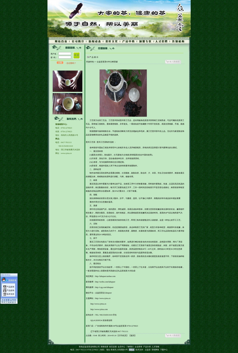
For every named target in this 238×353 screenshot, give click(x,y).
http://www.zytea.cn (103, 298)
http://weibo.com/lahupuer (105, 282)
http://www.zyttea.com (99, 309)
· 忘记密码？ (71, 63)
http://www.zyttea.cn (98, 304)
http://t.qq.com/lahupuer (104, 287)
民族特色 (90, 62)
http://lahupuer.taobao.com (105, 276)
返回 (132, 335)
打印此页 (122, 335)
